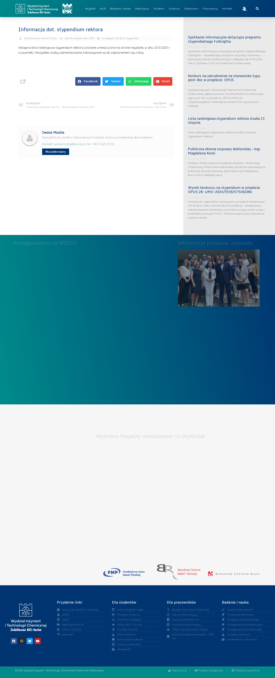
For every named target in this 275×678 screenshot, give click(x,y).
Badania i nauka (120, 8)
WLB (103, 8)
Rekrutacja (142, 8)
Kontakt (227, 8)
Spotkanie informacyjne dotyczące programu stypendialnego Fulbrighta (224, 39)
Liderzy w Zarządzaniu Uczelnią (218, 277)
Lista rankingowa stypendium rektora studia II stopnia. (226, 120)
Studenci (158, 8)
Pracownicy (210, 8)
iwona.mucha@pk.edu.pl (70, 144)
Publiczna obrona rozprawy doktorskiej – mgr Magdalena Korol (224, 151)
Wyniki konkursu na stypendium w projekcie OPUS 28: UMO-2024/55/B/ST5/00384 (224, 190)
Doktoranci (191, 8)
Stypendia (132, 38)
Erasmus (174, 8)
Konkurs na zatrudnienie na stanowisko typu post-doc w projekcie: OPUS (224, 78)
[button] (88, 81)
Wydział (90, 8)
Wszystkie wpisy (56, 151)
